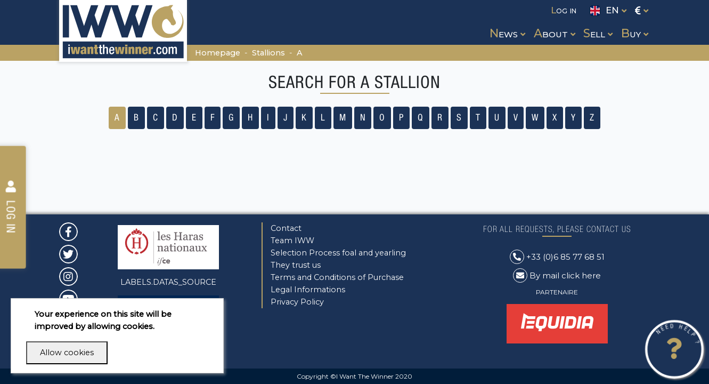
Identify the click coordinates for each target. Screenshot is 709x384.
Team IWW (292, 240)
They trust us (296, 265)
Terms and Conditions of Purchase (337, 277)
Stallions (268, 53)
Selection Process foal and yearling (338, 253)
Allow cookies (67, 352)
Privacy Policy (297, 302)
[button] (506, 23)
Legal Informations (308, 289)
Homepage (217, 53)
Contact (286, 228)
